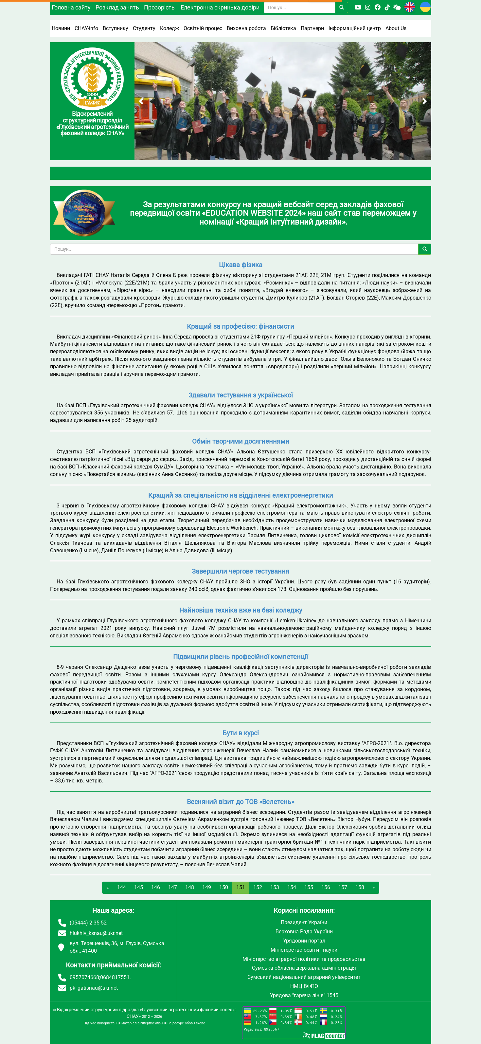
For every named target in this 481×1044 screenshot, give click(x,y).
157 (342, 887)
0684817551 (115, 977)
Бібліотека (283, 28)
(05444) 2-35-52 (88, 923)
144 (121, 887)
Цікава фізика (240, 265)
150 (223, 887)
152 (257, 887)
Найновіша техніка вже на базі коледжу (240, 610)
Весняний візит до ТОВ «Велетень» (240, 802)
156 (325, 887)
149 (206, 887)
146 (155, 887)
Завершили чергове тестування (240, 571)
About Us (395, 28)
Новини (61, 28)
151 (240, 887)
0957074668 (84, 977)
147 (172, 887)
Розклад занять (117, 7)
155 (308, 887)
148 (189, 887)
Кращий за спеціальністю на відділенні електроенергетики (240, 495)
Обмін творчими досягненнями (240, 441)
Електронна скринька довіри (220, 7)
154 (291, 887)
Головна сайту (71, 7)
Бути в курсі (241, 733)
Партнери (312, 28)
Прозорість (159, 7)
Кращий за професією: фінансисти (240, 326)
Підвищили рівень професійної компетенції (240, 657)
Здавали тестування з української (240, 395)
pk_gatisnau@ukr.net (94, 988)
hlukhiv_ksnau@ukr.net (96, 933)
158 (359, 887)
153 (274, 887)
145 (138, 887)
